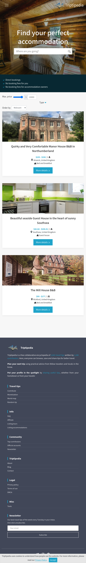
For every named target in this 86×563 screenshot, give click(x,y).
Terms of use (12, 488)
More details (43, 170)
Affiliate (10, 420)
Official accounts (14, 445)
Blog (9, 467)
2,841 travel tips (58, 355)
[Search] (40, 51)
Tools (9, 506)
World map (11, 398)
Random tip (12, 402)
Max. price (7, 96)
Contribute (11, 390)
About (9, 463)
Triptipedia (69, 5)
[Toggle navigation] (6, 5)
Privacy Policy (41, 560)
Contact (10, 470)
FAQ (9, 416)
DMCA (9, 492)
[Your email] (43, 528)
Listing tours (12, 423)
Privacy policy (12, 484)
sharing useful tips (51, 372)
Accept (53, 560)
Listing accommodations (17, 427)
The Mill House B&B (43, 290)
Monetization (12, 394)
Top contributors (14, 441)
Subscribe (43, 535)
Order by (6, 107)
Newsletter (11, 449)
